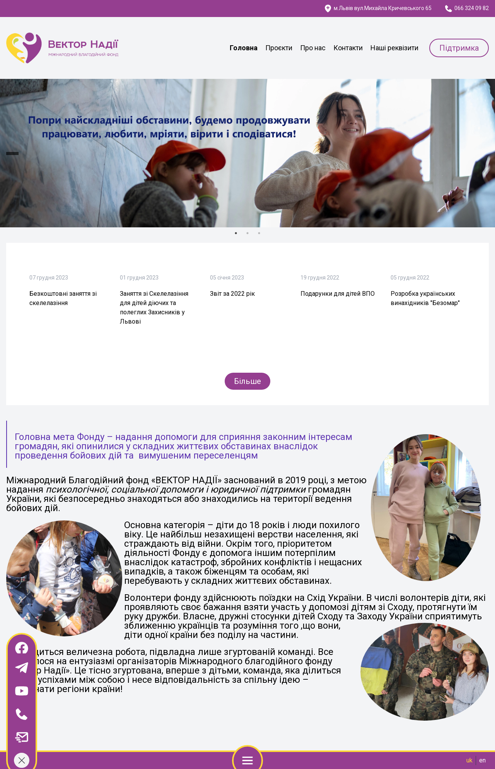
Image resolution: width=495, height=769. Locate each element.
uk (469, 760)
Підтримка (459, 48)
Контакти (348, 48)
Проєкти (278, 48)
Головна (244, 48)
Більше (247, 381)
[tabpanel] (247, 153)
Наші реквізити (394, 48)
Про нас (313, 48)
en (482, 760)
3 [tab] (259, 233)
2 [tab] (247, 233)
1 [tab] (236, 233)
